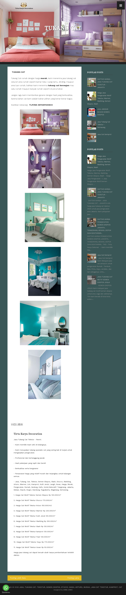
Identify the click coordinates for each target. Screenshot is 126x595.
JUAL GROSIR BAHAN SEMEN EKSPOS (103, 112)
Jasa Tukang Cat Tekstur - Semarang (103, 124)
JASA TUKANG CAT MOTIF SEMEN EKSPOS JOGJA (104, 279)
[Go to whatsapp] (6, 588)
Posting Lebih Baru (18, 578)
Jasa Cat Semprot (104, 134)
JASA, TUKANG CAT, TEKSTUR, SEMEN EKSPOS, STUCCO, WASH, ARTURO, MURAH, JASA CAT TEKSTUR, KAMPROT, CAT (70, 587)
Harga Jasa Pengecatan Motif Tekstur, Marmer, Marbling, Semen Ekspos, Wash (99, 98)
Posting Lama (73, 578)
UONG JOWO (67, 590)
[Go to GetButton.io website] (6, 592)
